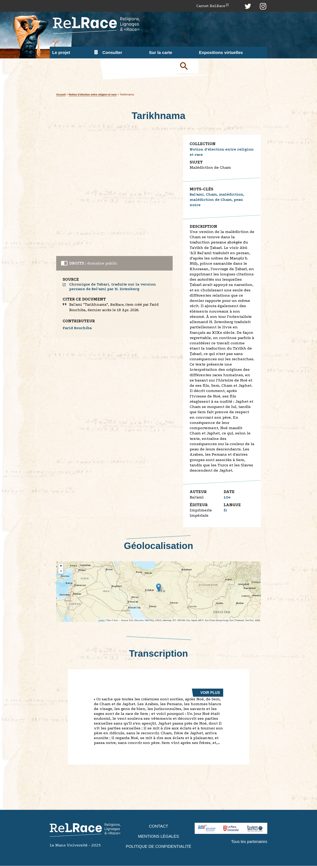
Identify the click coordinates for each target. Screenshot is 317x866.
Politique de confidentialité (158, 846)
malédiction (233, 194)
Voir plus (210, 693)
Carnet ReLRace (209, 6)
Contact (158, 826)
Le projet (61, 53)
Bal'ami (197, 194)
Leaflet (101, 620)
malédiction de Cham (212, 200)
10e (227, 497)
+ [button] (61, 566)
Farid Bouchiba (78, 328)
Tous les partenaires (248, 841)
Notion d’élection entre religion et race (94, 94)
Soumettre (189, 67)
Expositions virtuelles (221, 53)
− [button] (61, 571)
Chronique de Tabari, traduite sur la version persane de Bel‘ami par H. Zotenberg (114, 287)
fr (225, 510)
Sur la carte (160, 53)
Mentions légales (158, 836)
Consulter (112, 53)
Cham (213, 194)
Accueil (61, 94)
